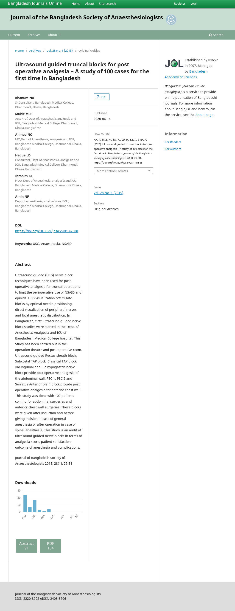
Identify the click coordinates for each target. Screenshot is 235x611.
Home (76, 3)
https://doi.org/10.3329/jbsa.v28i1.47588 (46, 231)
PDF (103, 97)
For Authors (173, 149)
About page (204, 115)
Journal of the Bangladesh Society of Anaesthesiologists (87, 17)
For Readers (173, 142)
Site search (107, 3)
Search (216, 35)
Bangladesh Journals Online (35, 3)
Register (179, 3)
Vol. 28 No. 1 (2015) (60, 50)
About (89, 3)
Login (194, 3)
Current (14, 35)
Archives (34, 35)
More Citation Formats (112, 171)
